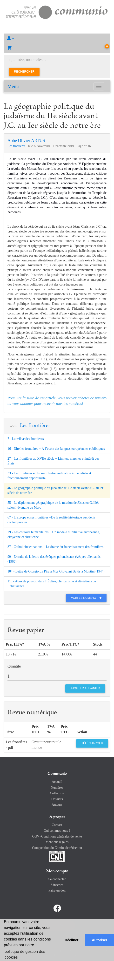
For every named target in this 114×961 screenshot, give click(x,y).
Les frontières (16, 146)
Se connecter (57, 879)
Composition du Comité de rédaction (57, 848)
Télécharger (92, 743)
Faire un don (57, 890)
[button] (57, 38)
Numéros (57, 787)
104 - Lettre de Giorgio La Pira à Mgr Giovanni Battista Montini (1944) (56, 571)
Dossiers (57, 799)
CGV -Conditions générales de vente (57, 836)
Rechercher (24, 71)
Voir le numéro (87, 598)
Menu (13, 86)
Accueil (57, 782)
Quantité (14, 666)
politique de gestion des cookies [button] (25, 954)
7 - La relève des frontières (25, 439)
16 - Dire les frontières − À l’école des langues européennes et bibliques (56, 448)
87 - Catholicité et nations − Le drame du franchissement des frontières (55, 547)
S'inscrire (57, 885)
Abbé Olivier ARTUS (26, 140)
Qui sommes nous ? (57, 830)
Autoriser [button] (99, 940)
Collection (57, 793)
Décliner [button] (72, 940)
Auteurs (57, 804)
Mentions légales (57, 842)
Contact (57, 825)
